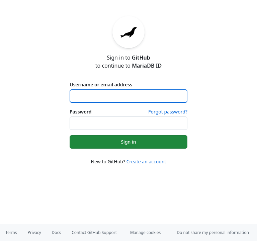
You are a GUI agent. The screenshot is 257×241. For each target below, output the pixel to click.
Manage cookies (145, 232)
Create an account (146, 161)
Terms (11, 232)
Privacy (34, 232)
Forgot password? (167, 111)
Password (80, 111)
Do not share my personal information (213, 232)
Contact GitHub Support (94, 232)
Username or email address (101, 84)
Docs (56, 232)
